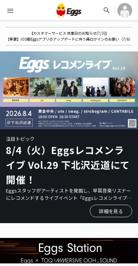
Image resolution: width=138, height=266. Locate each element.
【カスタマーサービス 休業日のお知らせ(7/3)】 (69, 33)
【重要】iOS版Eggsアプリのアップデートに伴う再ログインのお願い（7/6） (69, 39)
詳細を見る (111, 211)
